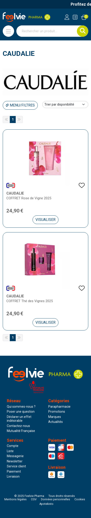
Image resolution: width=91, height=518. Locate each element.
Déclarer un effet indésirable (19, 419)
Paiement (14, 471)
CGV (34, 499)
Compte (12, 446)
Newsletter (15, 461)
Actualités (55, 422)
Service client (16, 466)
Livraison (13, 476)
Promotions (56, 411)
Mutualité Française (21, 431)
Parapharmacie (59, 406)
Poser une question (21, 411)
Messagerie (15, 456)
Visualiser (45, 219)
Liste (10, 451)
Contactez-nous (18, 426)
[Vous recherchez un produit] (46, 31)
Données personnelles (55, 499)
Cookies (79, 499)
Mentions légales (15, 499)
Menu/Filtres (20, 105)
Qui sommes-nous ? (21, 406)
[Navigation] (8, 31)
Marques (54, 417)
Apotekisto (46, 504)
